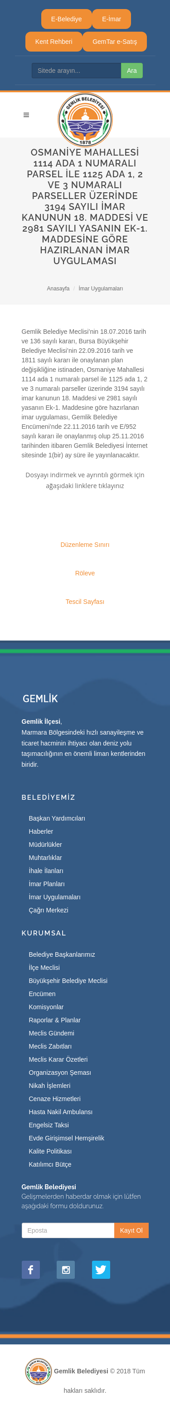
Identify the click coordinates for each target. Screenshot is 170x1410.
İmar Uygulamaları (101, 288)
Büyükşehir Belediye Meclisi (68, 980)
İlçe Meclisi (44, 967)
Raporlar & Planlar (55, 1020)
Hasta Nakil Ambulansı (61, 1112)
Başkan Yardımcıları (57, 818)
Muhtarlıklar (45, 857)
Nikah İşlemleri (50, 1085)
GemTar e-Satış (114, 41)
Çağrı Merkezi (48, 910)
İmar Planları (47, 884)
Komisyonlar (46, 1007)
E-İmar (111, 19)
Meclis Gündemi (51, 1033)
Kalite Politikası (50, 1151)
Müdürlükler (45, 844)
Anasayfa (58, 288)
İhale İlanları (46, 870)
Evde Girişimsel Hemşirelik (66, 1138)
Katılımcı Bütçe (50, 1164)
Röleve (85, 573)
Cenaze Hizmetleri (55, 1098)
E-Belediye (66, 19)
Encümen (42, 993)
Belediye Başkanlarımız (62, 954)
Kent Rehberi (54, 41)
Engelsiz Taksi (49, 1125)
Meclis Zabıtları (50, 1046)
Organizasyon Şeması (60, 1072)
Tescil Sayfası (85, 601)
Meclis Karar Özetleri (58, 1059)
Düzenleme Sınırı (84, 544)
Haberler (41, 831)
